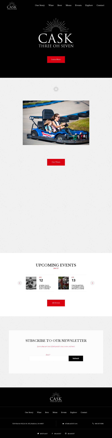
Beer (59, 5)
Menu (68, 5)
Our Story (40, 5)
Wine (51, 5)
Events (78, 5)
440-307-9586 (99, 424)
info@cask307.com (71, 424)
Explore (89, 5)
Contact (100, 5)
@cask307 (57, 434)
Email (48, 355)
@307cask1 (44, 434)
